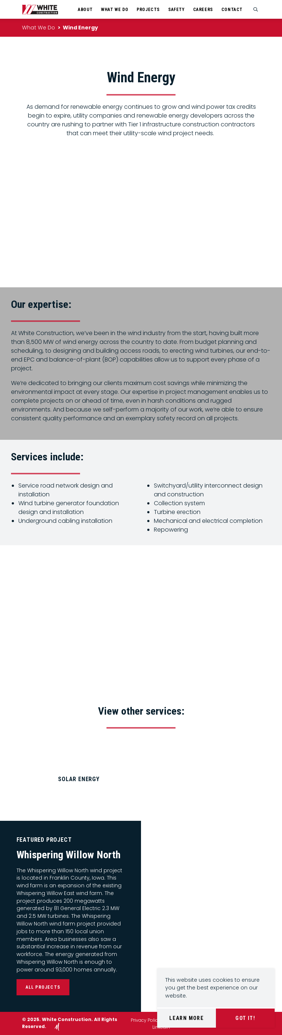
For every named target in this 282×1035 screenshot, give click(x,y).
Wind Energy (80, 27)
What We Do (114, 9)
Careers (203, 9)
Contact (232, 9)
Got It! (245, 1018)
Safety (176, 9)
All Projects (43, 987)
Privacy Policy (145, 1020)
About (85, 9)
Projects (148, 9)
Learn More (186, 1018)
